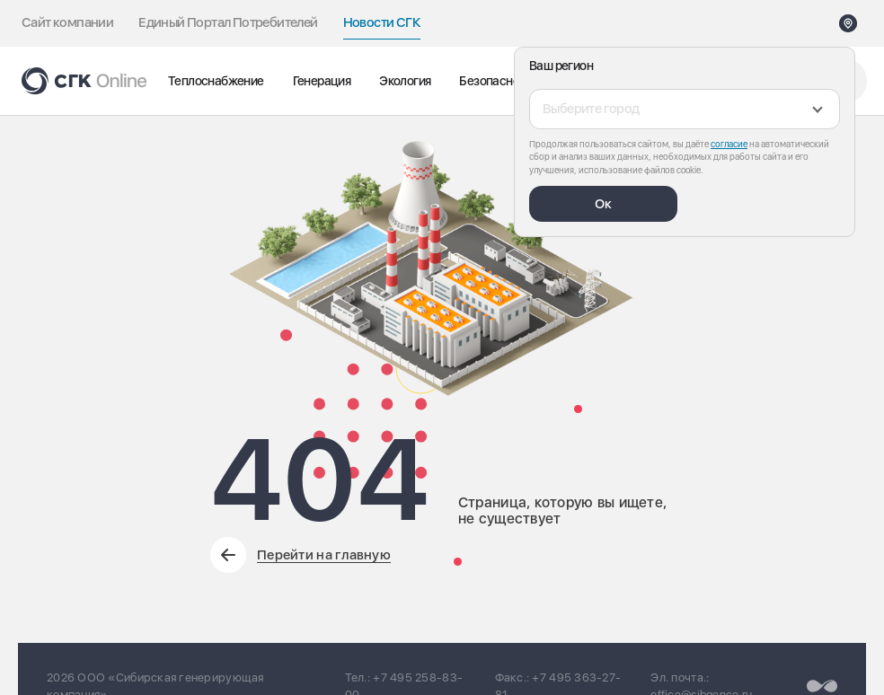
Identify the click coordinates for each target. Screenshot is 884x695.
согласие (729, 143)
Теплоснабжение (216, 81)
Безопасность (498, 81)
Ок (603, 204)
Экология (404, 81)
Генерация (322, 81)
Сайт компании (67, 22)
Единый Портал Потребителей (227, 22)
